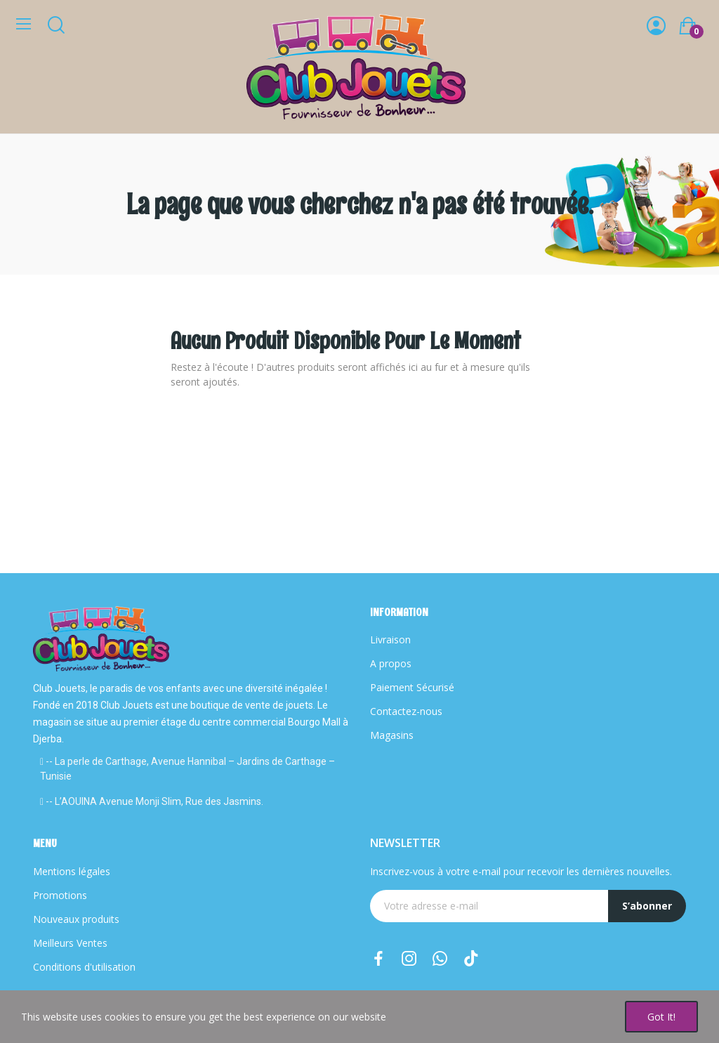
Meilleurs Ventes (70, 943)
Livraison (390, 639)
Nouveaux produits (76, 919)
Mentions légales (71, 871)
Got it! (661, 1016)
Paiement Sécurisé (412, 687)
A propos (390, 663)
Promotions (60, 895)
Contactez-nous (406, 711)
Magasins (392, 735)
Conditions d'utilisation (84, 966)
